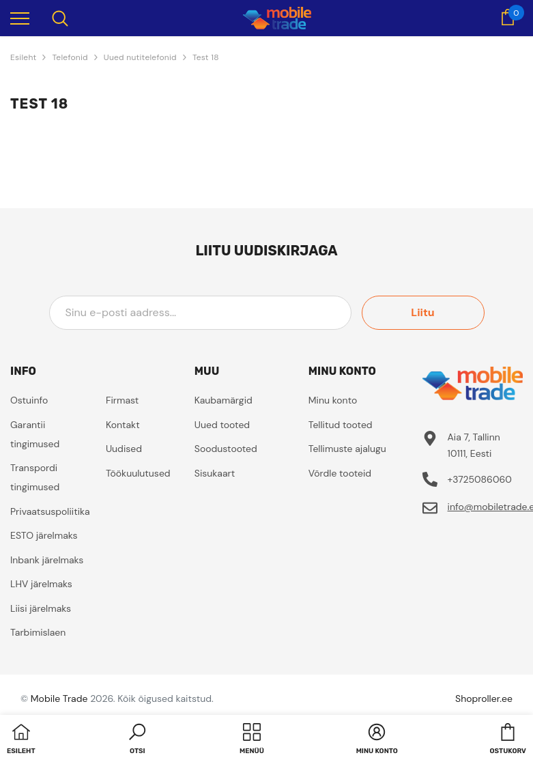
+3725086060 (480, 479)
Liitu (422, 312)
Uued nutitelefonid (140, 57)
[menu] (19, 17)
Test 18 (205, 57)
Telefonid (69, 57)
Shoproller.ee (484, 698)
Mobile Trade (59, 698)
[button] (137, 740)
